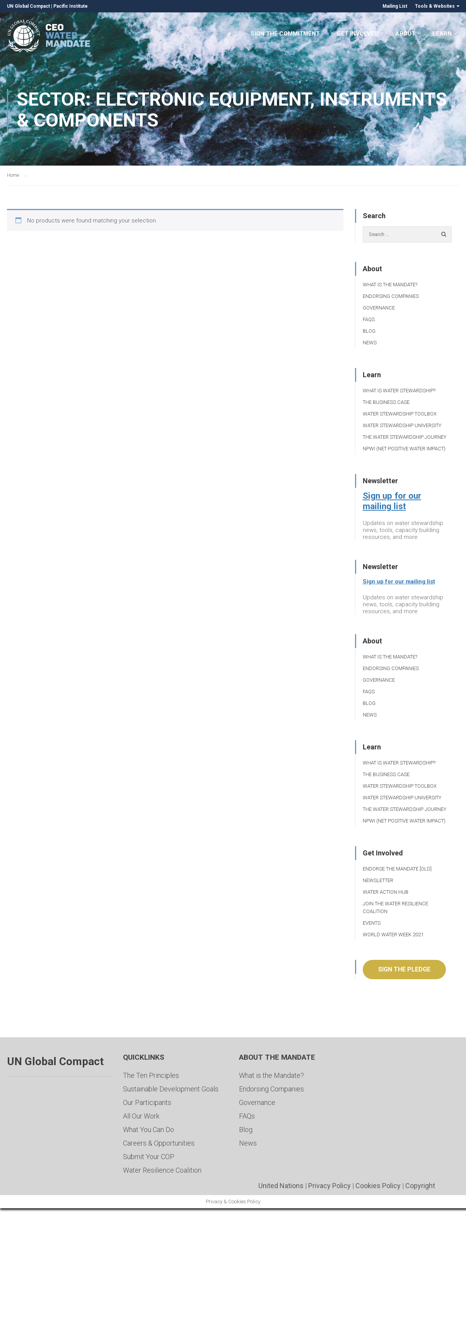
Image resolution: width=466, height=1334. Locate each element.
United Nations (281, 1186)
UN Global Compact (28, 6)
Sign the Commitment (285, 34)
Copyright (420, 1186)
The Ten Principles (151, 1075)
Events (372, 923)
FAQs (369, 319)
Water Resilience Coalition (162, 1170)
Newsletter (378, 880)
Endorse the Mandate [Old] (397, 869)
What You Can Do (148, 1129)
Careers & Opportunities (159, 1143)
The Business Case (386, 402)
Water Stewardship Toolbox (400, 414)
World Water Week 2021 (393, 934)
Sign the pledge (404, 969)
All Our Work (141, 1116)
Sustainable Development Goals (170, 1089)
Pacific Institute (70, 6)
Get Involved (357, 34)
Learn (442, 34)
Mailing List (394, 6)
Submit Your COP (148, 1157)
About (405, 34)
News (370, 342)
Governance (379, 308)
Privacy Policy (329, 1186)
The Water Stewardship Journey (404, 437)
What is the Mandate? (390, 284)
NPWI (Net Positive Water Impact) (404, 449)
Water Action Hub (385, 892)
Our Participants (147, 1102)
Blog (369, 331)
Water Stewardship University (402, 425)
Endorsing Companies (391, 296)
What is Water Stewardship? (399, 390)
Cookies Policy (378, 1186)
